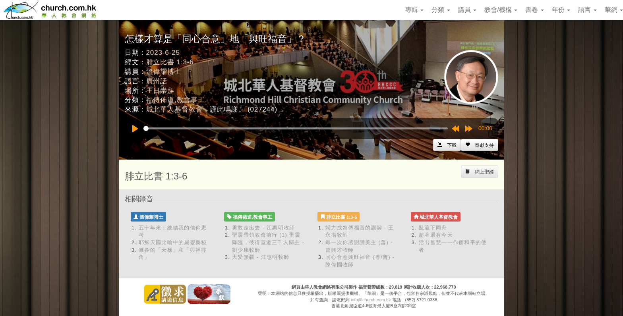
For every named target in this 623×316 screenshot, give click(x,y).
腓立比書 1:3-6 (170, 62)
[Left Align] (479, 145)
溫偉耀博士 (164, 71)
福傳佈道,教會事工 (175, 100)
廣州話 (157, 81)
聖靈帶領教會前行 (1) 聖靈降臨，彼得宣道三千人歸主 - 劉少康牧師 (268, 242)
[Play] (135, 128)
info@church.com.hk (371, 299)
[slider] (295, 128)
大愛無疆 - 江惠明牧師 (260, 257)
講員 (467, 9)
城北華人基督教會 (174, 109)
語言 (587, 9)
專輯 (414, 9)
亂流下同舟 (433, 228)
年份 (561, 9)
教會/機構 (500, 9)
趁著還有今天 (436, 235)
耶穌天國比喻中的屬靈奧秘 (173, 242)
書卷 (534, 9)
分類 (440, 9)
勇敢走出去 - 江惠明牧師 (263, 228)
